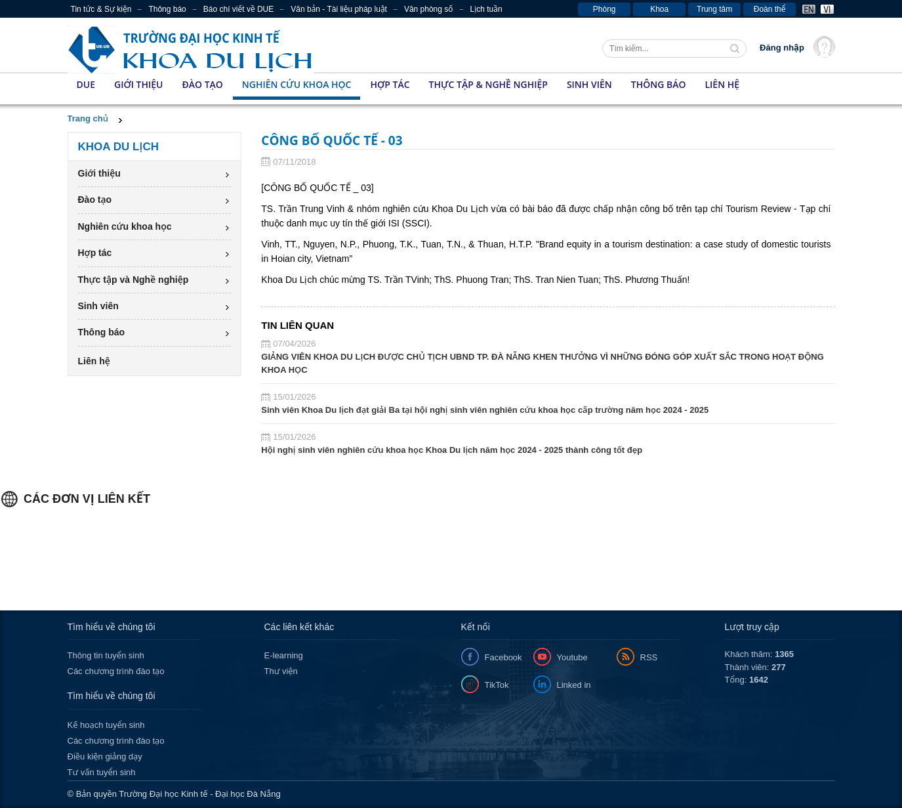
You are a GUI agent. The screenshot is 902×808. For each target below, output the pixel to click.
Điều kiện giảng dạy (105, 756)
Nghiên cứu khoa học (297, 84)
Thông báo (167, 9)
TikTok (497, 685)
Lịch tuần (486, 9)
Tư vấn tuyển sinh (102, 772)
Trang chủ (88, 118)
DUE (86, 84)
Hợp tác (389, 84)
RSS (649, 657)
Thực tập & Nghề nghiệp (488, 84)
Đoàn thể (770, 9)
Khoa (659, 9)
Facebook (503, 657)
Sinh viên (589, 84)
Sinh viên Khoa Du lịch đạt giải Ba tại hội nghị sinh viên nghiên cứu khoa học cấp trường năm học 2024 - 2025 (484, 410)
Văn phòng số (428, 9)
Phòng (604, 9)
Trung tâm (714, 9)
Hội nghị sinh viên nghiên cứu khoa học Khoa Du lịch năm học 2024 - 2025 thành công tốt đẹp (451, 450)
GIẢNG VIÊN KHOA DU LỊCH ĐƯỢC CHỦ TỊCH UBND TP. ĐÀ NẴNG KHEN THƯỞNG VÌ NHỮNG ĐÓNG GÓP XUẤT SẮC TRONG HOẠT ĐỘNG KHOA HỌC (542, 363)
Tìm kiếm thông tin (736, 50)
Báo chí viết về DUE (238, 9)
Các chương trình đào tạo (116, 671)
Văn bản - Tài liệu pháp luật (339, 9)
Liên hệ (722, 84)
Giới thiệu (138, 84)
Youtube (572, 657)
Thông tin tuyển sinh (106, 655)
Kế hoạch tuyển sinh (106, 725)
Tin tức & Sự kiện (101, 9)
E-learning (283, 655)
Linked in (574, 685)
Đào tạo (202, 84)
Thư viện (281, 671)
